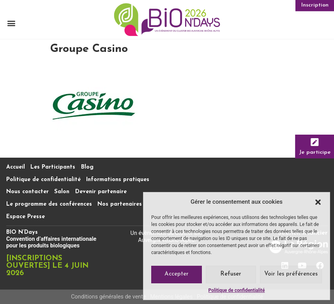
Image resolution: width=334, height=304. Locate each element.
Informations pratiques (117, 180)
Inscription (315, 5)
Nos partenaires (119, 204)
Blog (87, 167)
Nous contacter (27, 192)
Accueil (15, 167)
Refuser (230, 274)
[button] (318, 202)
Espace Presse (25, 217)
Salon (61, 192)
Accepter (176, 274)
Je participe (316, 152)
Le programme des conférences (49, 204)
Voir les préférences (291, 274)
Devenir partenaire (101, 192)
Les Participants (52, 167)
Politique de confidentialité (237, 290)
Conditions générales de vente (108, 296)
